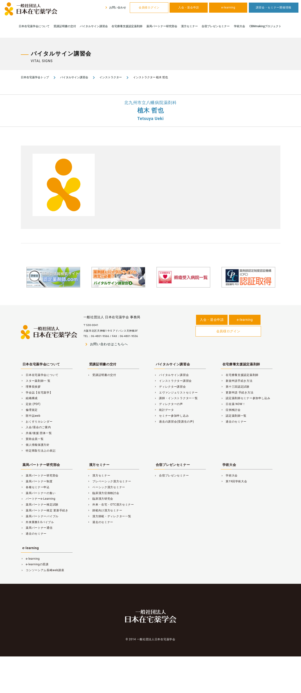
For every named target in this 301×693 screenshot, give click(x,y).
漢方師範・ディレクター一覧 (109, 516)
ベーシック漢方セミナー (106, 487)
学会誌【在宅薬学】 (37, 392)
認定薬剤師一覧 (234, 415)
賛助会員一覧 (32, 439)
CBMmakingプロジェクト (265, 26)
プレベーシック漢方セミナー (109, 481)
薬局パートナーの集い (38, 493)
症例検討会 (231, 410)
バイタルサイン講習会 (94, 26)
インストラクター (110, 77)
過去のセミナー (234, 421)
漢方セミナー (189, 26)
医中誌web (30, 415)
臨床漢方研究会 (100, 498)
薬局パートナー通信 (37, 527)
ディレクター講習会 (170, 386)
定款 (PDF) (31, 404)
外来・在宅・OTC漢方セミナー (110, 504)
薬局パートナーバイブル (40, 516)
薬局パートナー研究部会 (161, 26)
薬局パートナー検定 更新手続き (44, 510)
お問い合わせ (115, 7)
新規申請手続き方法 (237, 380)
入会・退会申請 (188, 7)
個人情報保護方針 (35, 444)
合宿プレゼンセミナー (216, 26)
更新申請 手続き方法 (237, 392)
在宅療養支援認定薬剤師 (127, 26)
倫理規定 (29, 410)
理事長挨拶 (31, 386)
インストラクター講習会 (173, 380)
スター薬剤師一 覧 (36, 380)
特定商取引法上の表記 (38, 450)
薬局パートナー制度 (37, 481)
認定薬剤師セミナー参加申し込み (245, 398)
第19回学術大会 (234, 481)
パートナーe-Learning (38, 498)
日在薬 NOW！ (233, 404)
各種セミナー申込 (35, 487)
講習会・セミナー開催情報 (273, 7)
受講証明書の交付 (65, 26)
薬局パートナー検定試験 (40, 504)
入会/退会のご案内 (36, 427)
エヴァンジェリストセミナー (176, 392)
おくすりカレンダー (37, 421)
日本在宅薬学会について (34, 26)
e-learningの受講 (35, 564)
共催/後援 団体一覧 (36, 433)
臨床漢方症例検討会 (103, 493)
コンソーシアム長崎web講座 (42, 570)
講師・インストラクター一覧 (176, 398)
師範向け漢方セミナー (104, 510)
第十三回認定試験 (235, 386)
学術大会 (239, 26)
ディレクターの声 (168, 404)
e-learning (228, 7)
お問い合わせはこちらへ (105, 344)
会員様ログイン (149, 7)
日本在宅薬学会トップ (35, 77)
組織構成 (29, 398)
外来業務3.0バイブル (37, 522)
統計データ (164, 410)
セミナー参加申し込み (171, 415)
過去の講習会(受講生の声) (174, 421)
